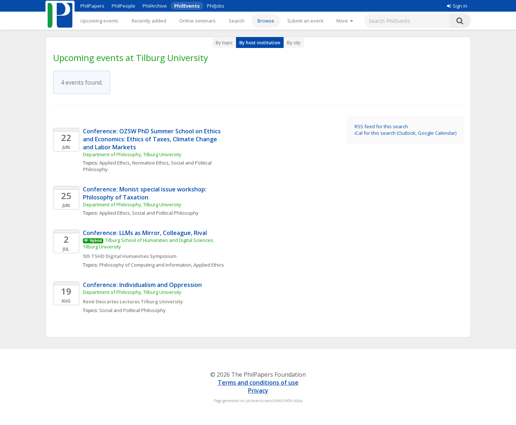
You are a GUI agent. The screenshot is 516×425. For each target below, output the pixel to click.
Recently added (149, 20)
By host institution (259, 42)
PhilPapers (92, 6)
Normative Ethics (150, 162)
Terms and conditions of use (258, 382)
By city (294, 42)
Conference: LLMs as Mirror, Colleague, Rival (145, 233)
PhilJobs (215, 6)
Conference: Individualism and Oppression (142, 285)
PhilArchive (155, 6)
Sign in (457, 6)
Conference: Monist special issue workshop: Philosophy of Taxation (145, 193)
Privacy (258, 390)
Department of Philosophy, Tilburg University (133, 154)
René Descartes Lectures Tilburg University (133, 301)
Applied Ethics (114, 162)
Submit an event (305, 20)
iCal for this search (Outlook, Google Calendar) (405, 133)
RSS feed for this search (381, 126)
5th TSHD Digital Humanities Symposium (129, 256)
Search (236, 20)
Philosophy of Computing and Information (145, 265)
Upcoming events (99, 20)
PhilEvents (187, 6)
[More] (345, 21)
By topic (224, 42)
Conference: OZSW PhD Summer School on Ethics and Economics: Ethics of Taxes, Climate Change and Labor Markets (152, 139)
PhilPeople (123, 6)
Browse (265, 20)
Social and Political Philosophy (165, 213)
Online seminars (197, 20)
